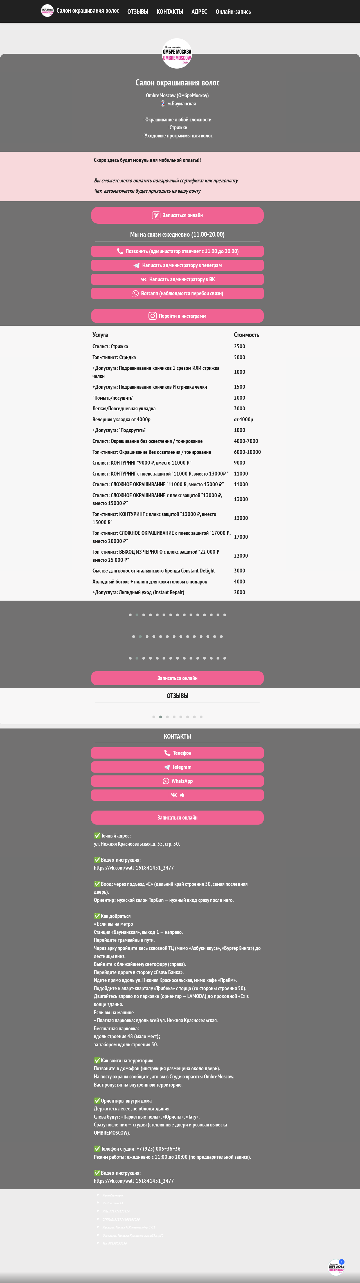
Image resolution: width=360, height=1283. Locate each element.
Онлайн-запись (233, 11)
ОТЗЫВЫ (137, 11)
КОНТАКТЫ (170, 11)
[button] (130, 615)
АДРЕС (199, 11)
